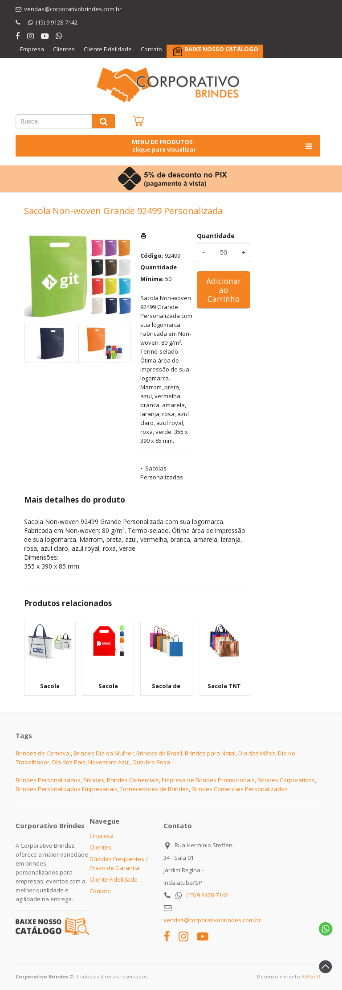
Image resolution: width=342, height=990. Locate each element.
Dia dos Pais (69, 762)
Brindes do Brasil (159, 753)
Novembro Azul (109, 762)
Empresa (32, 49)
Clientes (64, 49)
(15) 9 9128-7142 (207, 895)
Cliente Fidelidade (108, 49)
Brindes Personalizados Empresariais (67, 789)
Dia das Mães (256, 753)
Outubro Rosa (151, 762)
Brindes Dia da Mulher (103, 753)
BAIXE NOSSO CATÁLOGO (221, 49)
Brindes (93, 780)
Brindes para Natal (210, 753)
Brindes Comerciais (133, 780)
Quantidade (216, 235)
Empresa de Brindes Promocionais (208, 780)
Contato (151, 49)
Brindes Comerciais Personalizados (239, 789)
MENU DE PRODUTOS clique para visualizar (223, 145)
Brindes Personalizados (48, 780)
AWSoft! (310, 976)
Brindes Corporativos (286, 780)
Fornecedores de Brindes (154, 789)
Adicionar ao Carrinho (223, 290)
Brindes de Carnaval (43, 753)
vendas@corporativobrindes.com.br (212, 920)
